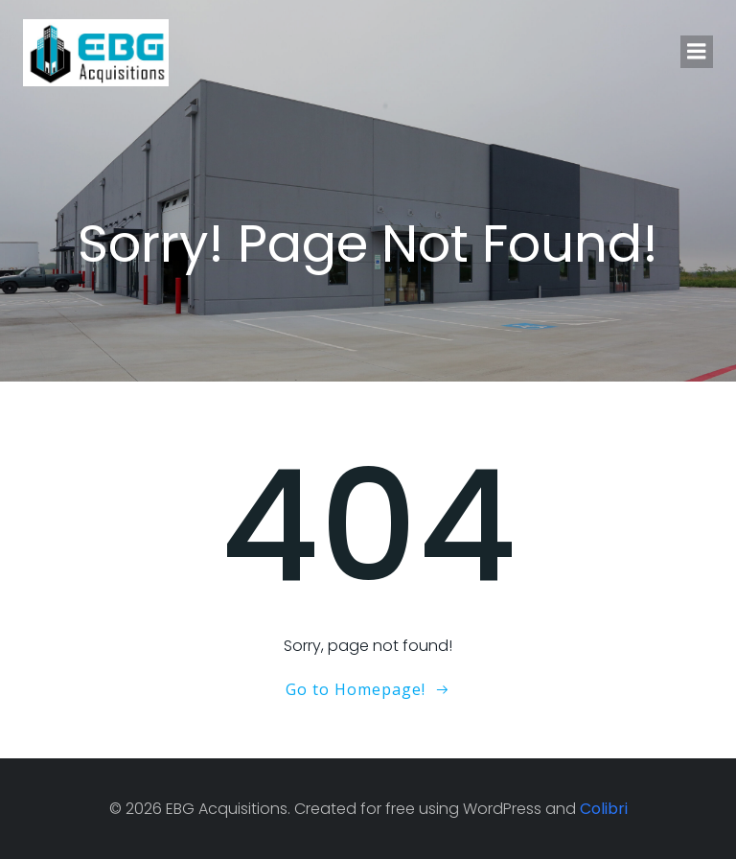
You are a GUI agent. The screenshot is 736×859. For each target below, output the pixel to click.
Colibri (604, 809)
